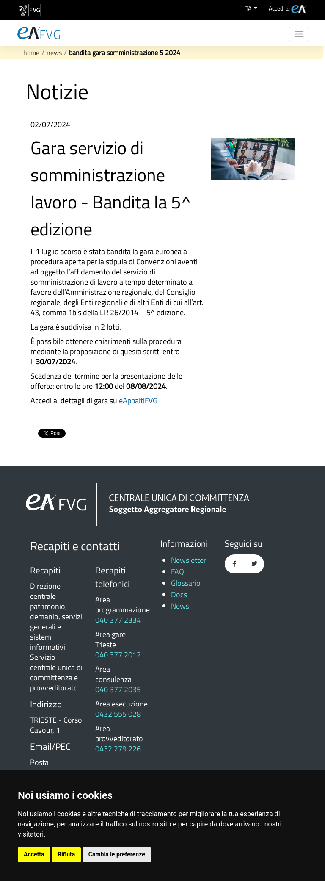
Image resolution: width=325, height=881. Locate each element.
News (54, 52)
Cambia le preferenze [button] (116, 854)
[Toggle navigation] (299, 34)
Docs (179, 594)
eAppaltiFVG (138, 400)
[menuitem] (287, 8)
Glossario (186, 583)
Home (31, 52)
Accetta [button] (34, 854)
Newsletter (188, 560)
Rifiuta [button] (66, 854)
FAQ (177, 571)
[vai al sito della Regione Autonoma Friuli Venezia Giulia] (29, 10)
